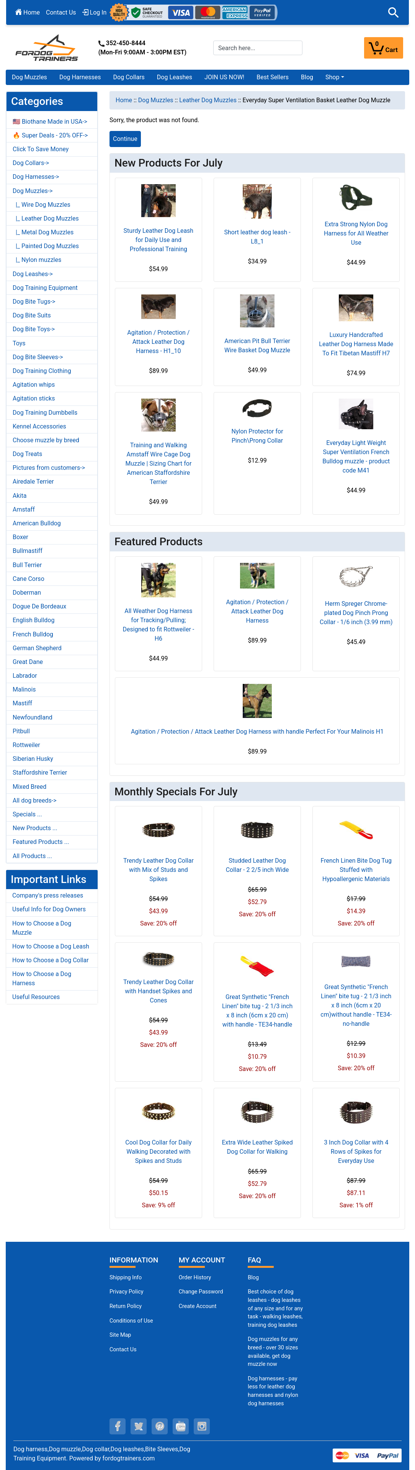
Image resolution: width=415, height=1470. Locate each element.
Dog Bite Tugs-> (34, 301)
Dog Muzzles (29, 77)
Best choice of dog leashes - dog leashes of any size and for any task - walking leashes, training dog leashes (275, 1308)
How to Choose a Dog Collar (50, 960)
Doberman (27, 592)
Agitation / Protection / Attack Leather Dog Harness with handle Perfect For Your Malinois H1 (257, 731)
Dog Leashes (174, 77)
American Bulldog (37, 523)
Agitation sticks (34, 398)
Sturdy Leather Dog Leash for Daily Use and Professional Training (159, 240)
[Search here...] (257, 48)
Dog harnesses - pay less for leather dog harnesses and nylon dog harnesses (273, 1391)
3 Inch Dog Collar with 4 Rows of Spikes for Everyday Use (356, 1151)
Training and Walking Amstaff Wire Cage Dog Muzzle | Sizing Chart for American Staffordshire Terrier (158, 463)
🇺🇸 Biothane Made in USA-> (50, 121)
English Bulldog (33, 620)
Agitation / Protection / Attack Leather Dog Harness (257, 611)
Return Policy (125, 1306)
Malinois (24, 689)
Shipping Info (125, 1277)
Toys (19, 343)
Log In (94, 12)
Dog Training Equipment (45, 287)
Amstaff (24, 509)
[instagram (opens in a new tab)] (201, 1426)
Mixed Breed (29, 786)
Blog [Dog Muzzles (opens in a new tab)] (253, 1277)
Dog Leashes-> (33, 274)
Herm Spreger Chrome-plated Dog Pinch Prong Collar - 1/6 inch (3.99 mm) (356, 613)
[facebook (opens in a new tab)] (117, 1426)
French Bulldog (33, 634)
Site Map (120, 1335)
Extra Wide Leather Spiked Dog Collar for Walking (257, 1147)
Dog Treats (27, 454)
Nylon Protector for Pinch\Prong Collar (257, 436)
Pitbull (21, 731)
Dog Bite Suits (32, 315)
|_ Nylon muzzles (37, 259)
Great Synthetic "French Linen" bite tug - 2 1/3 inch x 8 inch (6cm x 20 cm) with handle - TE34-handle (257, 1010)
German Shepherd (37, 648)
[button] (393, 12)
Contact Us (61, 12)
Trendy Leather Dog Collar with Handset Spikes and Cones (158, 991)
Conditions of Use (131, 1321)
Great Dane (28, 662)
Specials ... (27, 814)
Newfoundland (32, 717)
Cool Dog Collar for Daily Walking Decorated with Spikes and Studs (158, 1151)
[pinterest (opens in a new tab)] (159, 1426)
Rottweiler (26, 745)
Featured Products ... (41, 841)
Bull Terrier (27, 565)
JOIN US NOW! (224, 77)
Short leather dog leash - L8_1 (257, 237)
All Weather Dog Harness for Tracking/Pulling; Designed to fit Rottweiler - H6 (158, 624)
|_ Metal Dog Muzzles (43, 232)
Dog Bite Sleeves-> (38, 357)
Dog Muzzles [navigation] (155, 100)
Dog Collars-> (31, 163)
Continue (125, 138)
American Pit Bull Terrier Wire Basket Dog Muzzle (257, 345)
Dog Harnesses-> (36, 176)
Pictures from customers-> (49, 467)
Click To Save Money (41, 149)
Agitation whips (34, 384)
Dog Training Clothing (42, 370)
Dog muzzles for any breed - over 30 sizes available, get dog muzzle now (273, 1351)
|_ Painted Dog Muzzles (46, 246)
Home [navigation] (124, 100)
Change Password (201, 1291)
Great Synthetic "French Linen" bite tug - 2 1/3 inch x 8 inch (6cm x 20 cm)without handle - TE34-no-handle (356, 1005)
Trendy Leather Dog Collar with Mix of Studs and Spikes (158, 870)
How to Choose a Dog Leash (50, 946)
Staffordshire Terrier (40, 772)
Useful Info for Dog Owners (49, 909)
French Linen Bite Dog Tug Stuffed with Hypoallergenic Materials (356, 870)
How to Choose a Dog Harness (41, 978)
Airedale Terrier (33, 481)
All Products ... (32, 856)
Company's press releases (47, 895)
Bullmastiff (27, 550)
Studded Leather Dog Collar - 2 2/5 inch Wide (257, 865)
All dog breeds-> (35, 800)
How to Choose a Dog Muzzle (41, 928)
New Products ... (35, 828)
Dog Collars (129, 77)
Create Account (198, 1306)
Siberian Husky (33, 758)
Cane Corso (28, 578)
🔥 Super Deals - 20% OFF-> (50, 135)
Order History (195, 1277)
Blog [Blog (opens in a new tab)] (307, 77)
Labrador (25, 675)
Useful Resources (36, 997)
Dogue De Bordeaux (39, 606)
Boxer (20, 537)
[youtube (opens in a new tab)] (180, 1426)
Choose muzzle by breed (46, 440)
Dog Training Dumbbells (45, 412)
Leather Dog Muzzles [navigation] (208, 100)
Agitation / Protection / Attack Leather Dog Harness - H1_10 (158, 342)
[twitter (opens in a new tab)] (138, 1426)
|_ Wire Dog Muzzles (41, 204)
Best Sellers (273, 77)
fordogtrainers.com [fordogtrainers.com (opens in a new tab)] (129, 1458)
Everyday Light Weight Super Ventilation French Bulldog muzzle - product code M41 (356, 456)
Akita (19, 495)
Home (27, 12)
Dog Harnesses (80, 77)
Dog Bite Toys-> (34, 329)
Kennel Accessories (39, 426)
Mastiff (22, 703)
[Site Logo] (47, 47)
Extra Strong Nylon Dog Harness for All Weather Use (356, 233)
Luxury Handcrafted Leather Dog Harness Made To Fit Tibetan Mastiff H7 (356, 344)
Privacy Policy (126, 1291)
